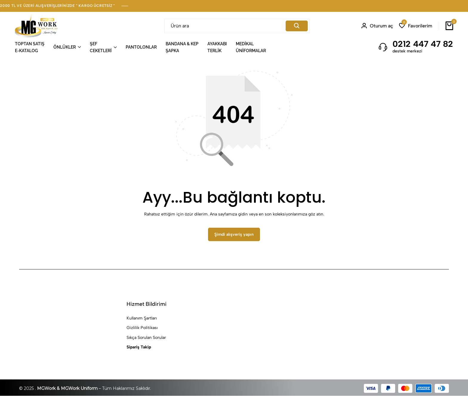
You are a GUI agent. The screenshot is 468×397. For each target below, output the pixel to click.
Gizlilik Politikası (142, 328)
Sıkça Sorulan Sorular (146, 338)
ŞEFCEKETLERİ (101, 47)
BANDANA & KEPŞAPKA (182, 47)
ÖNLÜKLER (64, 47)
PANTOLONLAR (141, 47)
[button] (415, 26)
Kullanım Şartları (142, 319)
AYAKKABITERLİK (217, 47)
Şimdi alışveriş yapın (234, 235)
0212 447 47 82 (422, 44)
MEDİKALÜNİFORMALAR (251, 47)
